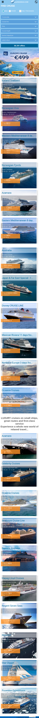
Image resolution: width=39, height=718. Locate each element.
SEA (6, 11)
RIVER (13, 11)
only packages (28, 11)
